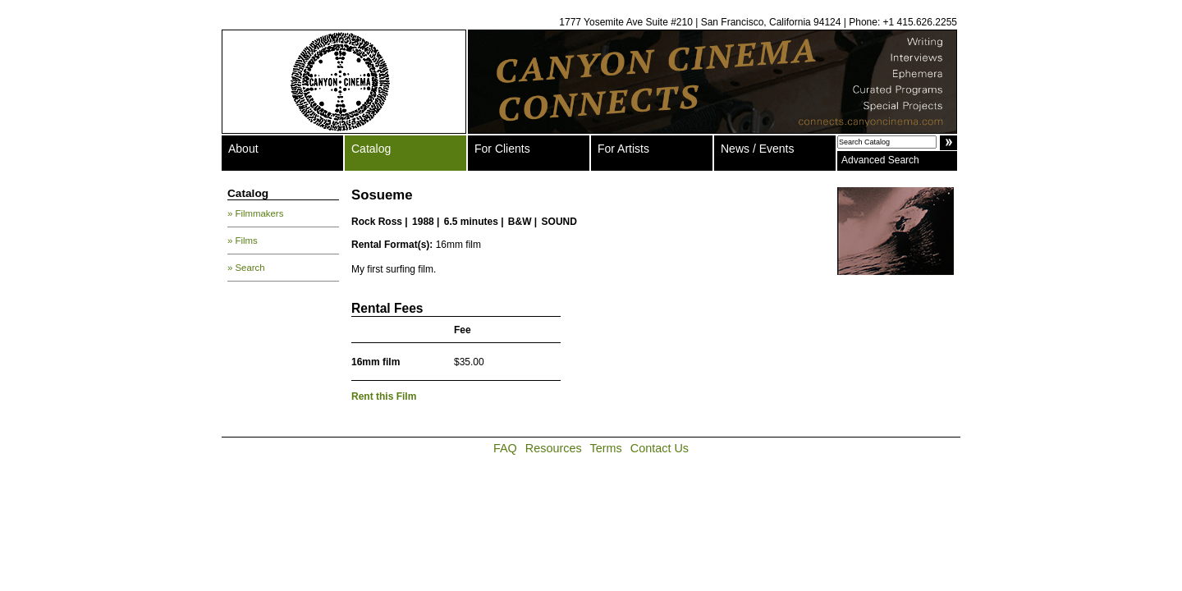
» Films (242, 240)
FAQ (505, 448)
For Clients (502, 148)
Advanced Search (880, 160)
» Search (246, 268)
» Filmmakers (255, 213)
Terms (606, 448)
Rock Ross (376, 221)
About (243, 148)
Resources (553, 448)
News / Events (757, 148)
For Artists (623, 148)
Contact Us (659, 448)
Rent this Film (383, 396)
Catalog (371, 148)
